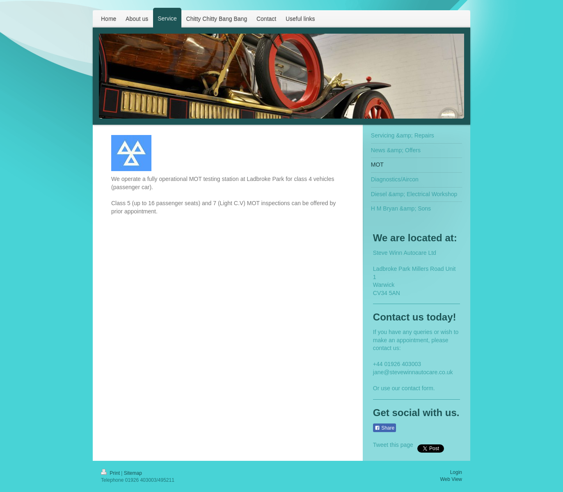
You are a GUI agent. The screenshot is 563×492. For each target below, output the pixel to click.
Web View (451, 479)
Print (111, 473)
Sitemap (133, 473)
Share (384, 428)
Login (456, 472)
